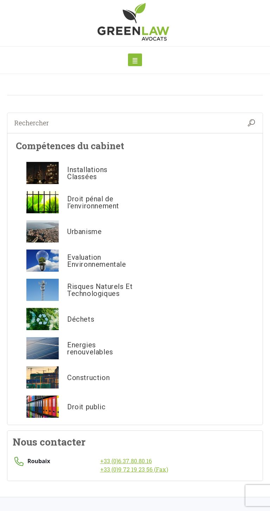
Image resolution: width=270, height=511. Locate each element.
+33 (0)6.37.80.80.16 (126, 461)
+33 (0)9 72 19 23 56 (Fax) (134, 469)
